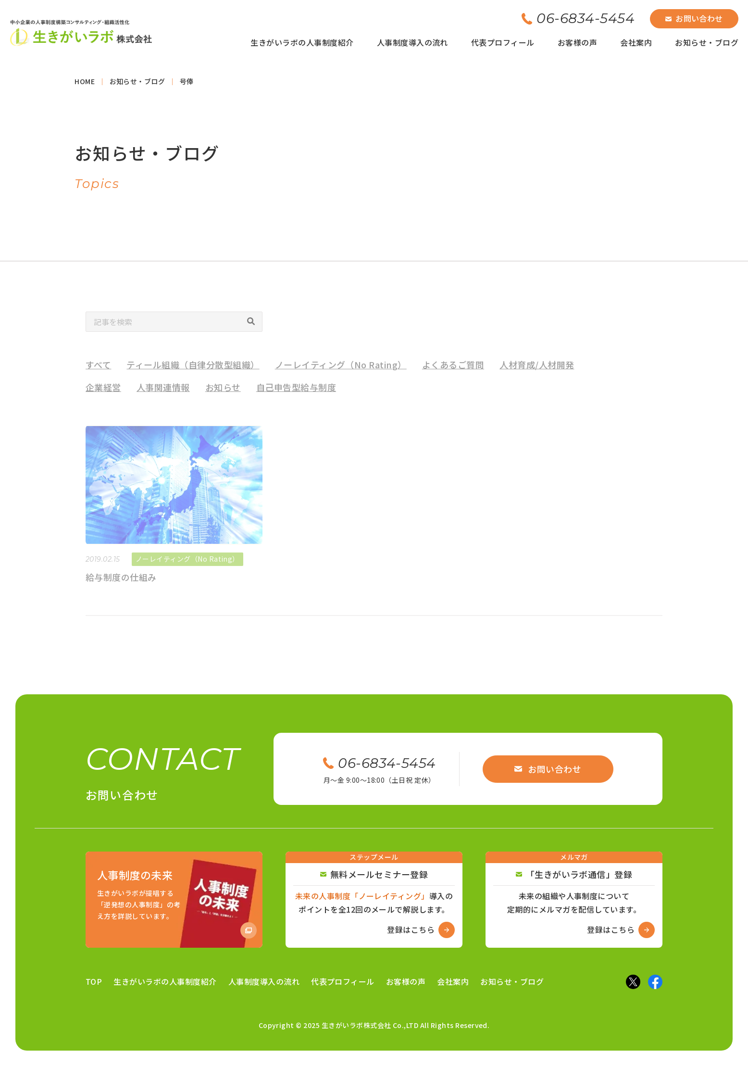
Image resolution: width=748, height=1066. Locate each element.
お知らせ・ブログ (706, 42)
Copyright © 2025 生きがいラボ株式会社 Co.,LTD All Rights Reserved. (374, 1025)
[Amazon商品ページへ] (174, 900)
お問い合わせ (694, 18)
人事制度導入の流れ (412, 42)
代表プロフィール (503, 42)
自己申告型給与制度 (296, 395)
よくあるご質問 (453, 373)
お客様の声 (577, 42)
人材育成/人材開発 (536, 373)
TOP (94, 981)
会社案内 (636, 42)
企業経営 (103, 395)
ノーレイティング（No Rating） (341, 373)
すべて (98, 373)
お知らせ (223, 395)
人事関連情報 (163, 395)
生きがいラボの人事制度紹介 (301, 42)
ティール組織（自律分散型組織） (192, 373)
